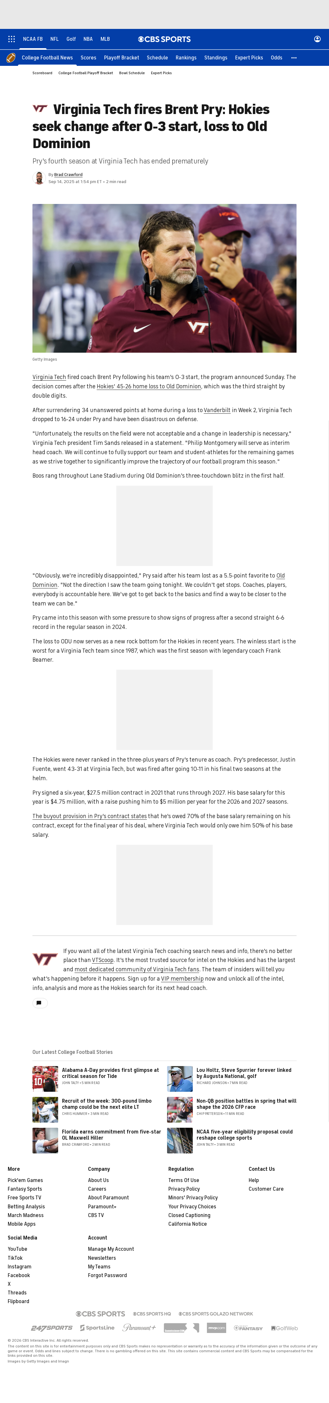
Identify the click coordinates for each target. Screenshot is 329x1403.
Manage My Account (111, 1249)
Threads (17, 1293)
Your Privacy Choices (192, 1207)
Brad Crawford (68, 175)
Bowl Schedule (132, 73)
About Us (98, 1181)
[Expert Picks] (249, 58)
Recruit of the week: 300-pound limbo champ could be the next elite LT (107, 1104)
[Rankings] (186, 58)
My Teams (99, 1267)
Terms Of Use (183, 1181)
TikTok (15, 1258)
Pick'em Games (25, 1181)
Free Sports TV (24, 1198)
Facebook (19, 1276)
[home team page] (45, 960)
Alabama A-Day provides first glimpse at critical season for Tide (110, 1073)
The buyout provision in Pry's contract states (89, 816)
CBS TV (96, 1216)
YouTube (17, 1249)
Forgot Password (107, 1276)
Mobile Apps (22, 1224)
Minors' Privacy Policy (193, 1198)
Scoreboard (42, 73)
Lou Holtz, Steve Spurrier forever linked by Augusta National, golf (244, 1073)
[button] (294, 58)
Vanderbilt (217, 410)
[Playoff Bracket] (121, 58)
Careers (97, 1189)
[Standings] (215, 58)
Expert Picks (161, 73)
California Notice (187, 1224)
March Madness (26, 1216)
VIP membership (182, 979)
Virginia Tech (49, 377)
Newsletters (102, 1258)
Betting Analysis (26, 1207)
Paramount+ (102, 1207)
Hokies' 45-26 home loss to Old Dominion (149, 386)
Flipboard (18, 1302)
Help (254, 1181)
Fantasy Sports (25, 1189)
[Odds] (276, 58)
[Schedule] (157, 58)
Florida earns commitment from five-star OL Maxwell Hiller (111, 1135)
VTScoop (102, 960)
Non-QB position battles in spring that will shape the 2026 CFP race (247, 1104)
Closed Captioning (189, 1216)
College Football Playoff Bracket (85, 73)
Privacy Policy (184, 1189)
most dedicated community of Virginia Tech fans (137, 969)
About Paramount (108, 1198)
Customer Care (266, 1189)
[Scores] (88, 58)
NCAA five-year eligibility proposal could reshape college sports (245, 1135)
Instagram (19, 1267)
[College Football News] (47, 58)
